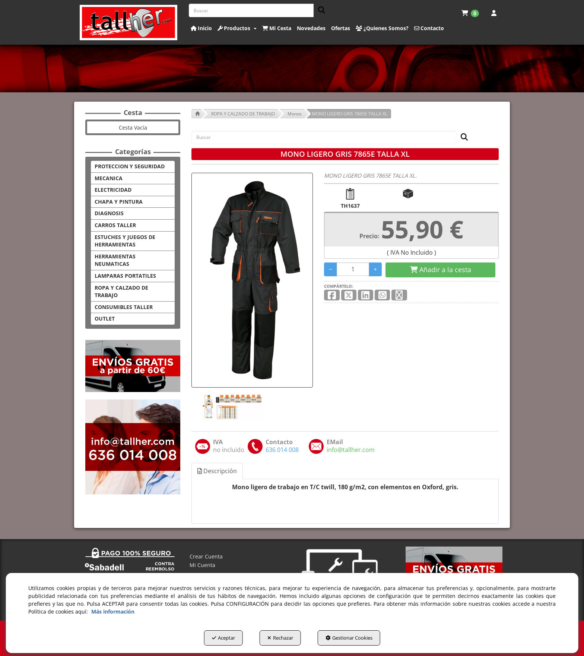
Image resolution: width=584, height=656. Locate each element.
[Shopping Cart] (440, 269)
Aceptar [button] (223, 637)
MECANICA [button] (109, 178)
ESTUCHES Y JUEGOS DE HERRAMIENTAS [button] (125, 240)
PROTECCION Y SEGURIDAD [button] (130, 166)
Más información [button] (112, 611)
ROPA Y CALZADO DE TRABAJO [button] (121, 291)
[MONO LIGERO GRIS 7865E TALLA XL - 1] (231, 406)
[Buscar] (319, 10)
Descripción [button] (217, 471)
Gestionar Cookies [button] (349, 637)
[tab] (217, 471)
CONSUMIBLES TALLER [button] (124, 307)
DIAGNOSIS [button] (109, 213)
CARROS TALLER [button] (115, 225)
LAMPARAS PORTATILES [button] (125, 275)
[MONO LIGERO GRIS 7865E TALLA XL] (252, 280)
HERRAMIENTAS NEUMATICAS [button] (115, 260)
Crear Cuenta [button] (206, 556)
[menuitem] (470, 13)
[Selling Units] (353, 269)
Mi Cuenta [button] (202, 565)
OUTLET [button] (105, 318)
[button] (129, 22)
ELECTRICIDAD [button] (113, 189)
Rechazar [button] (280, 637)
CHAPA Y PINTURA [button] (119, 201)
